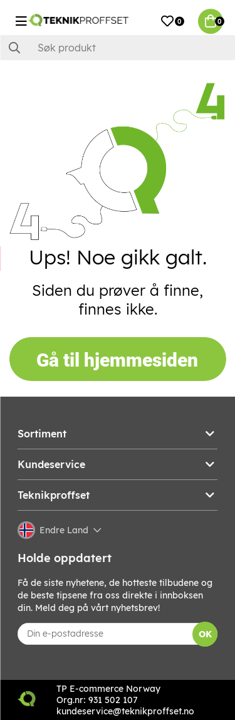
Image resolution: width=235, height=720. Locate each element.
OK (205, 634)
